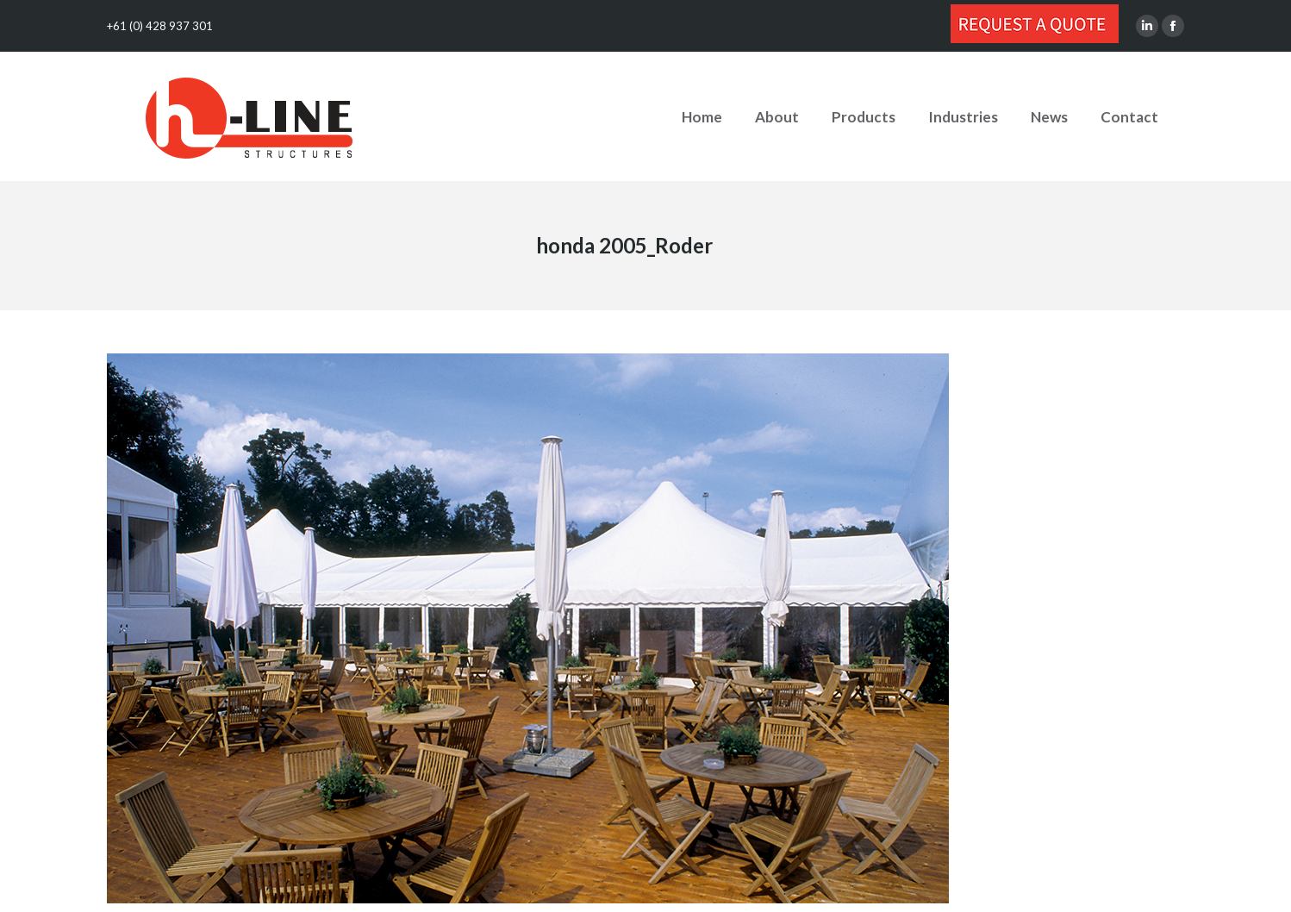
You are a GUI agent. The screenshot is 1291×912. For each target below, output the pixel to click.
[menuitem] (702, 116)
